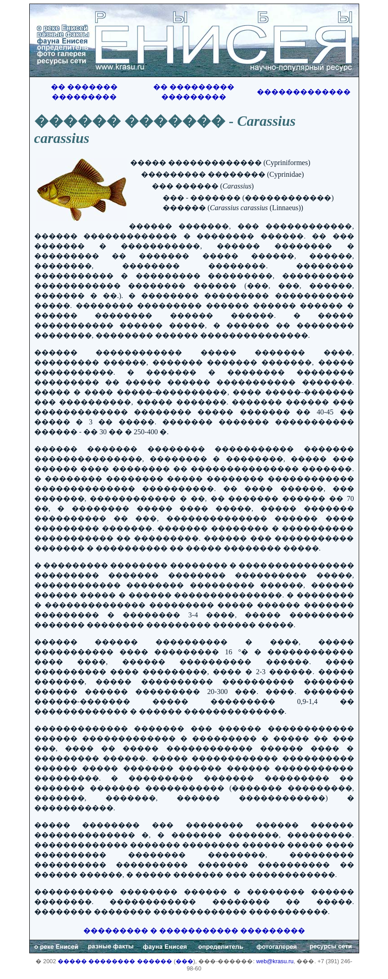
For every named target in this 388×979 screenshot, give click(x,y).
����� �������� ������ (115, 961)
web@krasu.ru (275, 961)
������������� (304, 92)
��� (184, 961)
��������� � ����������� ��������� (194, 930)
